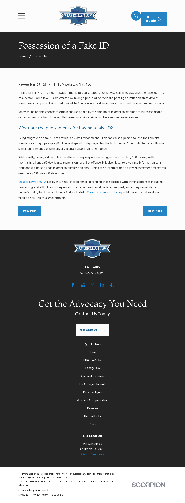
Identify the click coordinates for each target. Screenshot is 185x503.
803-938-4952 (93, 272)
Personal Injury (92, 392)
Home (92, 352)
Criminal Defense (92, 376)
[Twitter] (92, 285)
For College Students (92, 384)
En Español (153, 19)
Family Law (92, 368)
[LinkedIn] (102, 285)
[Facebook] (73, 285)
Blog (93, 424)
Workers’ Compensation (92, 400)
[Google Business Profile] (83, 285)
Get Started (92, 330)
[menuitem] (23, 495)
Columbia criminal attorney (104, 192)
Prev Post (30, 211)
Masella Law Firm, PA (32, 182)
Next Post (155, 211)
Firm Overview (92, 360)
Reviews (92, 408)
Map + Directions (92, 454)
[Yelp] (112, 285)
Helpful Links (92, 416)
